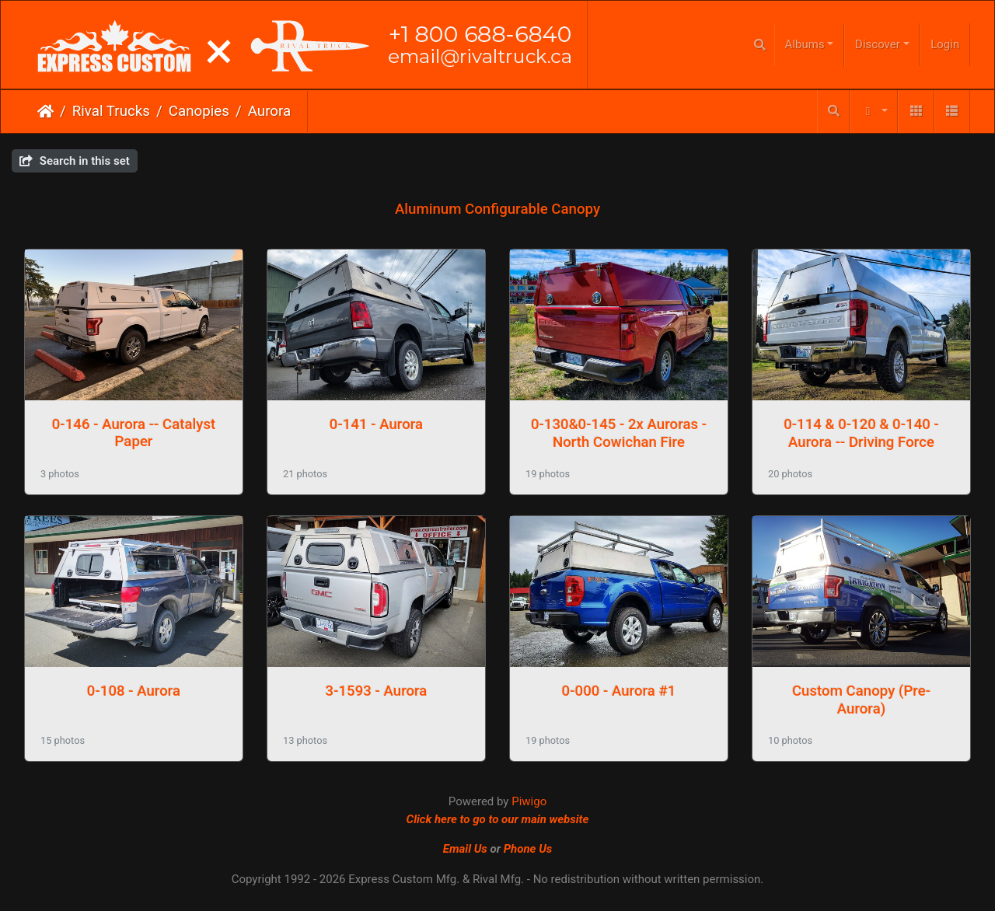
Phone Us (528, 849)
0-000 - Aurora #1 (619, 691)
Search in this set (74, 161)
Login (944, 44)
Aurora (270, 111)
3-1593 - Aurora (377, 691)
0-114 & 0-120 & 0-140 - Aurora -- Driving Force (861, 433)
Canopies (199, 111)
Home (45, 111)
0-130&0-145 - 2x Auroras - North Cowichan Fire (619, 433)
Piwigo (528, 801)
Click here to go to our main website (498, 819)
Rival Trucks (111, 111)
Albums (805, 44)
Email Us (465, 849)
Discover (877, 44)
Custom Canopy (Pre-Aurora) (861, 699)
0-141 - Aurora (376, 424)
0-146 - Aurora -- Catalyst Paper (133, 433)
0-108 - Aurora (133, 691)
